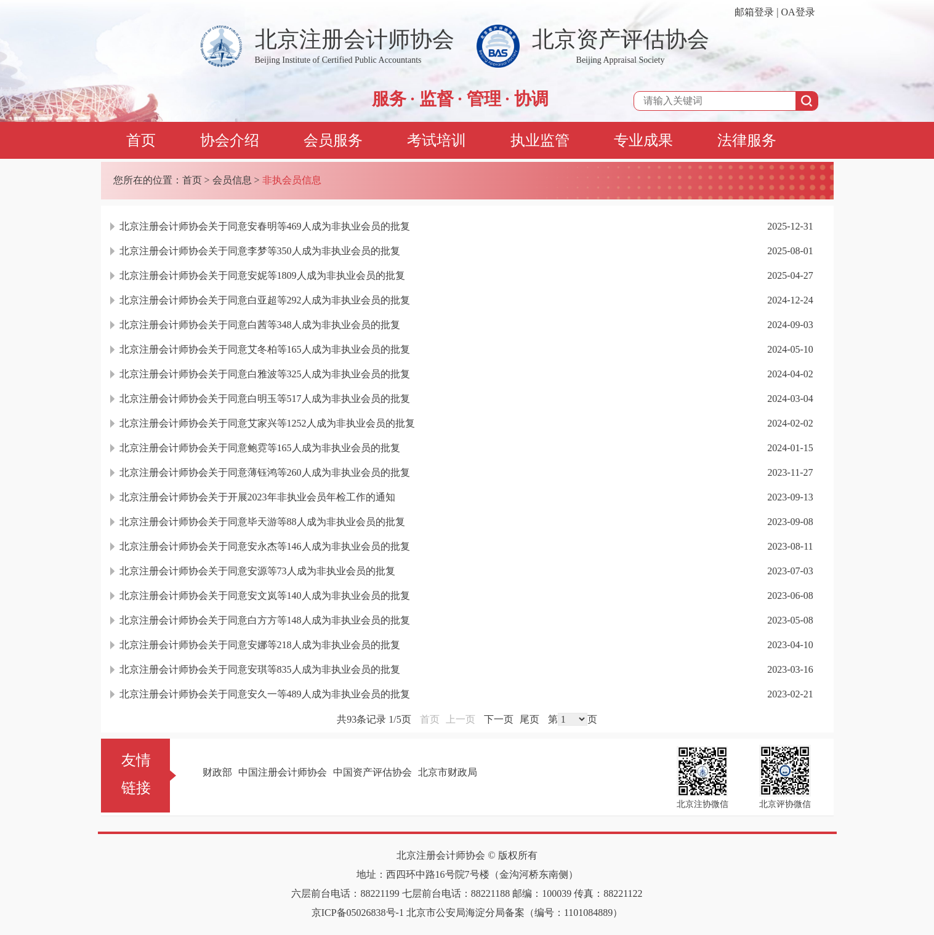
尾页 (529, 719)
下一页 (498, 719)
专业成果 (643, 140)
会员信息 (232, 180)
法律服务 (746, 140)
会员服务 (333, 140)
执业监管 (540, 140)
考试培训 (436, 140)
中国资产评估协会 (372, 772)
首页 (141, 140)
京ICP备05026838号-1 (358, 912)
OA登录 (798, 12)
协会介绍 (229, 140)
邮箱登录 (754, 12)
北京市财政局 (447, 772)
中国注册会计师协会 (282, 772)
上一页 (460, 719)
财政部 (217, 772)
